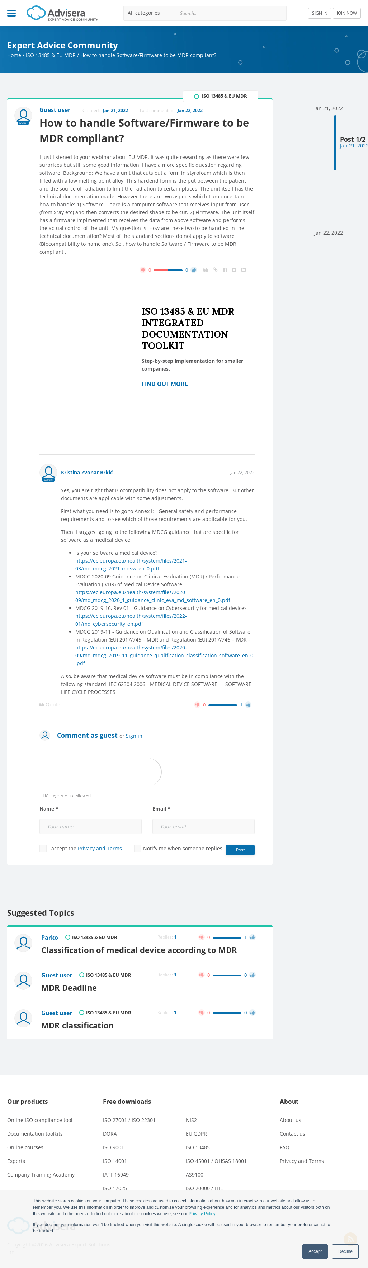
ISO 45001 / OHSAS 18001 (216, 1160)
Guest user (56, 975)
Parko (49, 937)
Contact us (292, 1133)
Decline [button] (345, 1251)
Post (240, 850)
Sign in (134, 735)
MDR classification (77, 1025)
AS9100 (194, 1174)
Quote (49, 704)
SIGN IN (319, 13)
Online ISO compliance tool (39, 1120)
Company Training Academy (41, 1174)
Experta (16, 1160)
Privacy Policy (202, 1213)
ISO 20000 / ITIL (204, 1188)
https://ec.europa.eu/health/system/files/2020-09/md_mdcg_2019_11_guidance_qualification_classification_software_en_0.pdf (164, 655)
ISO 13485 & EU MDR (51, 55)
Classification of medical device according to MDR (139, 949)
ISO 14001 (115, 1160)
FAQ (284, 1147)
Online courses (25, 1147)
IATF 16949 (116, 1174)
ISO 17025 (115, 1188)
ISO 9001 (113, 1147)
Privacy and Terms (100, 848)
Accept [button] (315, 1251)
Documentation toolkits (35, 1133)
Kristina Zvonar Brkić (87, 472)
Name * (48, 809)
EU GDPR (196, 1133)
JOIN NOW (347, 13)
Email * (161, 809)
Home (14, 55)
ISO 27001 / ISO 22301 (129, 1120)
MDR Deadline (69, 987)
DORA (110, 1133)
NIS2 (191, 1120)
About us (290, 1120)
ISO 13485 (198, 1147)
